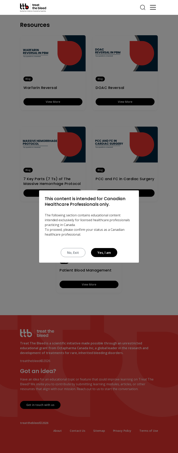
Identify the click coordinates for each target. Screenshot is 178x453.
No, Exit (73, 252)
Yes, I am (104, 252)
